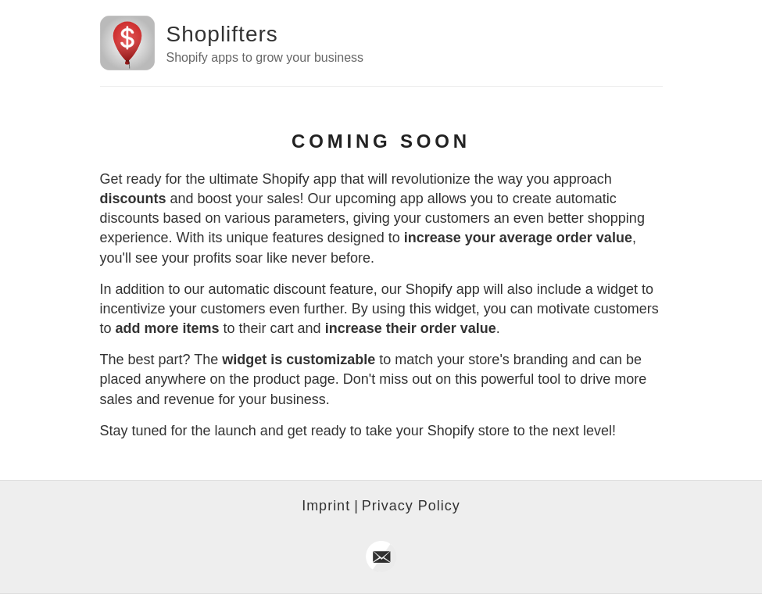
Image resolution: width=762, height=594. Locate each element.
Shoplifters (222, 34)
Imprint (326, 505)
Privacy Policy (411, 505)
